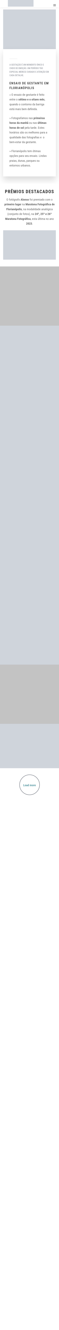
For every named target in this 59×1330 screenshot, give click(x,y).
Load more (29, 785)
